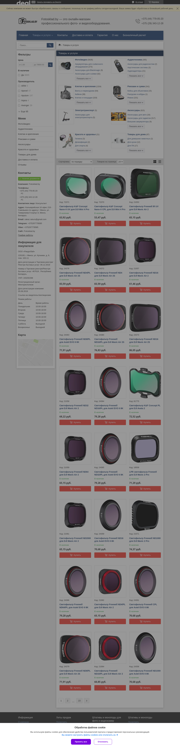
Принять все (81, 742)
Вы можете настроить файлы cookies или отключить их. (89, 735)
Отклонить (103, 742)
